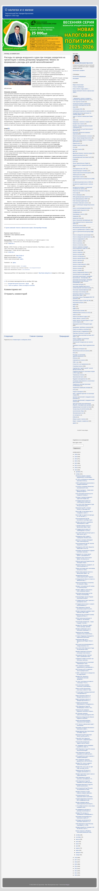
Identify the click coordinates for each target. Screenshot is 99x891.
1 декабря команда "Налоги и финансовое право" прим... (83, 526)
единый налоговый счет (79, 155)
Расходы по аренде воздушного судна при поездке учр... (84, 498)
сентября (78, 837)
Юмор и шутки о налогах (79, 419)
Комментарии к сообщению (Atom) (22, 339)
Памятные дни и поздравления (81, 331)
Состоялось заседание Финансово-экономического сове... (85, 487)
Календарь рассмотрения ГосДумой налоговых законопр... (85, 551)
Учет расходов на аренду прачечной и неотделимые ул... (85, 692)
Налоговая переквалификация (81, 289)
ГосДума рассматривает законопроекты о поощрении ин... (85, 703)
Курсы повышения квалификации (81, 220)
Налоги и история (77, 254)
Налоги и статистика (78, 245)
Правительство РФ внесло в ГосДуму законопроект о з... (83, 771)
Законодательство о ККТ (79, 168)
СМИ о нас (75, 362)
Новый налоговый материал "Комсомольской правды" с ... (84, 721)
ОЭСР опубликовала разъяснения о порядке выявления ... (85, 483)
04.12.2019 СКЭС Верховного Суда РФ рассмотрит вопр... (85, 648)
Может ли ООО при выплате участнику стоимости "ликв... (84, 689)
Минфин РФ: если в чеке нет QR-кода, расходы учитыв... (84, 767)
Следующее (8, 336)
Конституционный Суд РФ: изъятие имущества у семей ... (85, 544)
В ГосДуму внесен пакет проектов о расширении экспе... (85, 601)
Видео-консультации (78, 84)
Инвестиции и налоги (78, 176)
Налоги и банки (77, 250)
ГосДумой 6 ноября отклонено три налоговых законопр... (84, 659)
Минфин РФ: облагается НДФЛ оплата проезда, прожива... (84, 626)
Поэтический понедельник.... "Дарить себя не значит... (83, 742)
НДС (74, 306)
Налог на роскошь (77, 243)
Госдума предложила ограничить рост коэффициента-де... (84, 799)
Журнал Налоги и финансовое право (82, 165)
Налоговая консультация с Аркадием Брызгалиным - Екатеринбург (82, 277)
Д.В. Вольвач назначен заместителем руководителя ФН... (85, 714)
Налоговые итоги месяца (79, 291)
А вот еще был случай (78, 101)
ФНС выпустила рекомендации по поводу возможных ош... (84, 645)
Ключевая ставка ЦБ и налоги (80, 202)
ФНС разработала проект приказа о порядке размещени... (85, 756)
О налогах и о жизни (19, 10)
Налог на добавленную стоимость (82, 229)
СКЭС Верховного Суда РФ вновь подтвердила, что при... (84, 824)
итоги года (75, 192)
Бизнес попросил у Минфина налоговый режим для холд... (84, 831)
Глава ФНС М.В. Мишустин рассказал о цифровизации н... (84, 739)
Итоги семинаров (77, 194)
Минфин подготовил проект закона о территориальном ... (85, 774)
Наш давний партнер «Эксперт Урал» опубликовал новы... (84, 655)
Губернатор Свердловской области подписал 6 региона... (85, 717)
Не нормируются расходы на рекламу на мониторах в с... (83, 810)
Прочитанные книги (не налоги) (81, 350)
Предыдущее (64, 336)
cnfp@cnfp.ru (11, 243)
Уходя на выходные (78, 391)
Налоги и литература (78, 256)
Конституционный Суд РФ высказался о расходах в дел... (84, 519)
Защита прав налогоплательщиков (82, 172)
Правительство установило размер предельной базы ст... (85, 615)
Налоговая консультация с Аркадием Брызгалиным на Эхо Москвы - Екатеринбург (82, 281)
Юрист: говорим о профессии (80, 421)
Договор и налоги (77, 149)
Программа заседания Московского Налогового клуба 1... (85, 728)
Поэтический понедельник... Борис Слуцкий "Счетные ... (85, 622)
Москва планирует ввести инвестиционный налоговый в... (84, 803)
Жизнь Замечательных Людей (81, 163)
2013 (76, 868)
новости (75, 314)
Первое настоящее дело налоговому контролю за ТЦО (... (85, 569)
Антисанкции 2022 (77, 109)
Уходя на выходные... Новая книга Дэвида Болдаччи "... (84, 490)
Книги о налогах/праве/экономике (81, 208)
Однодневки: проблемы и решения (82, 327)
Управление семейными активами (82, 387)
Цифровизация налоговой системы (82, 407)
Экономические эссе (78, 413)
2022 (76, 463)
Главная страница (36, 336)
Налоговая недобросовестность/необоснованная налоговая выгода (82, 287)
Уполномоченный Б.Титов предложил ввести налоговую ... (85, 796)
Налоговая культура (78, 284)
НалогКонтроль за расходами (80, 274)
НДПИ (74, 304)
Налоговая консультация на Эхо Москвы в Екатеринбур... (84, 594)
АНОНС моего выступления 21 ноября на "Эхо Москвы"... (84, 619)
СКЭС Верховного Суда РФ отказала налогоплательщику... (85, 749)
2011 (76, 873)
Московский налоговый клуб (80, 227)
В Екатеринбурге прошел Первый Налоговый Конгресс (84, 597)
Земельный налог (77, 174)
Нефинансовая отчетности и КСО (81, 312)
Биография (76, 78)
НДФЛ (74, 308)
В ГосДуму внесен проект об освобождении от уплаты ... (83, 530)
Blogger (67, 884)
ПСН (74, 352)
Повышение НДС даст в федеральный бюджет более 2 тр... (84, 641)
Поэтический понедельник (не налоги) (83, 342)
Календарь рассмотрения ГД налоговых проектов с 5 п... (83, 821)
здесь (19, 257)
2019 (76, 469)
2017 (76, 859)
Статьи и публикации (78, 86)
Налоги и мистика (77, 260)
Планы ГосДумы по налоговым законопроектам (81, 339)
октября (78, 835)
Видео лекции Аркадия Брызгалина (82, 138)
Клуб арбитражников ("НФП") (80, 198)
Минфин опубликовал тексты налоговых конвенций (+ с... (83, 629)
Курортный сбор (77, 218)
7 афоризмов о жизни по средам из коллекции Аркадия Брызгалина (82, 99)
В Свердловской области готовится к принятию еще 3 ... (85, 579)
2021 (76, 465)
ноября (78, 474)
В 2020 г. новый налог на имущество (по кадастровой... (85, 673)
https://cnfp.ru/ (20, 255)
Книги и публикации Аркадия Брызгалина (83, 204)
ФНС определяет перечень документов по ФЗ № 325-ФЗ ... (84, 760)
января (78, 854)
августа (78, 839)
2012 (76, 870)
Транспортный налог (78, 376)
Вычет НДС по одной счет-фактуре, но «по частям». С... (85, 515)
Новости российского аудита (80, 316)
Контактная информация (79, 76)
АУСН (74, 119)
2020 (76, 467)
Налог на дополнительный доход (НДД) (83, 231)
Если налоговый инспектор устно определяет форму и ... (84, 494)
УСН (74, 389)
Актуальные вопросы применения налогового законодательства (82, 104)
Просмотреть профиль (79, 70)
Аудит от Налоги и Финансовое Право (83, 116)
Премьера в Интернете (79, 348)
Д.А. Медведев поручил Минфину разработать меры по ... (84, 746)
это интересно (76, 415)
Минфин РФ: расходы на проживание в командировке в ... (85, 813)
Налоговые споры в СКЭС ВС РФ (81, 300)
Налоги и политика (78, 266)
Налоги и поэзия (77, 268)
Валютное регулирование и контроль (82, 136)
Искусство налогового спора (80, 190)
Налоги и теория (77, 270)
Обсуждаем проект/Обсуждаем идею (82, 324)
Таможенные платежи (78, 374)
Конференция (76, 212)
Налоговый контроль (78, 302)
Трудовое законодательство (80, 378)
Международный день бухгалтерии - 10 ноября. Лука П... (85, 732)
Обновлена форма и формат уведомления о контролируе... (84, 476)
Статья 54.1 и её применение (80, 364)
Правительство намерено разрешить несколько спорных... (85, 710)
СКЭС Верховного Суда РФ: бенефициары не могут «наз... (84, 707)
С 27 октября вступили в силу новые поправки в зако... (85, 806)
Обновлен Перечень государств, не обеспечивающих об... (85, 565)
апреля (78, 848)
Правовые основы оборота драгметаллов (84, 345)
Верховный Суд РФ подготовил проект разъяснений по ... (84, 735)
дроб (74, 151)
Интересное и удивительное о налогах (83, 184)
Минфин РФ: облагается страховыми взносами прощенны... (82, 678)
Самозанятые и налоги (79, 360)
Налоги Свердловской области (81, 272)
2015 (76, 864)
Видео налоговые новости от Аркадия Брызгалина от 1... (83, 700)
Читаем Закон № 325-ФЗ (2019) (81, 409)
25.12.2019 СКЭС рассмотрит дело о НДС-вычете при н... (85, 533)
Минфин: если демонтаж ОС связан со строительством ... (85, 587)
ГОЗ (74, 147)
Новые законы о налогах (79, 318)
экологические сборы (78, 411)
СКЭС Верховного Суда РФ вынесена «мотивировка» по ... (84, 778)
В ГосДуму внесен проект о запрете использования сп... (85, 604)
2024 (76, 458)
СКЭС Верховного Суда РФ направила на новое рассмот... (84, 753)
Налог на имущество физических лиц (82, 237)
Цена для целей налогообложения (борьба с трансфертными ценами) (82, 404)
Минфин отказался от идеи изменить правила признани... (84, 792)
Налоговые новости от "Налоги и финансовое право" (81, 294)
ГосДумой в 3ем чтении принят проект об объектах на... (84, 558)
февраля (78, 852)
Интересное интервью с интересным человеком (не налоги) (82, 188)
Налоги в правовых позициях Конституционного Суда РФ (80, 247)
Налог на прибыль (13, 285)
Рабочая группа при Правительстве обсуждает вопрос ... (85, 562)
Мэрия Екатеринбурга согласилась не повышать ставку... (85, 583)
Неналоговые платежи (79, 310)
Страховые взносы (78, 366)
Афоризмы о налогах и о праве (81, 121)
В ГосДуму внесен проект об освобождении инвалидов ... (84, 501)
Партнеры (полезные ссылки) (80, 333)
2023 (76, 461)
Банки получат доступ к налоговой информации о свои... (85, 663)
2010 (76, 875)
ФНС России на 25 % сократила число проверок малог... (84, 670)
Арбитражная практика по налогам (82, 111)
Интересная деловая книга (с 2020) (82, 182)
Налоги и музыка (77, 262)
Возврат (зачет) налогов (79, 145)
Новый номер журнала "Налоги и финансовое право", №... (84, 572)
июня (77, 843)
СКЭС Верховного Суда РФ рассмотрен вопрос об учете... (84, 608)
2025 (76, 456)
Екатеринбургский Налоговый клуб (82, 157)
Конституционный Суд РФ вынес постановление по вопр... (84, 789)
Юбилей (75, 417)
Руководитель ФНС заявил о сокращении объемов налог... (84, 537)
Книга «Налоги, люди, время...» (81, 88)
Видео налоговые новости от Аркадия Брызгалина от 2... (83, 696)
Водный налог (76, 143)
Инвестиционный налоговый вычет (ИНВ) (84, 178)
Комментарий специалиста (80, 210)
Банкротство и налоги (78, 123)
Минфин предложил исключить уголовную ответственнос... (84, 652)
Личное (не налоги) (78, 225)
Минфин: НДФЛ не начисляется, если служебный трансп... (84, 590)
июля (77, 841)
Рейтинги (75, 358)
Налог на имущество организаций (82, 234)
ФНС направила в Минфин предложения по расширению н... (85, 666)
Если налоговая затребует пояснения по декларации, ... (84, 685)
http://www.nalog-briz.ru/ (45, 273)
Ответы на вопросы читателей (27, 285)
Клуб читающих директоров (80, 200)
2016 (76, 862)
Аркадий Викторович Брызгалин (84, 63)
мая (77, 846)
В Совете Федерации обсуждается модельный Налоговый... (85, 636)
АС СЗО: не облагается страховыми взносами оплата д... (85, 480)
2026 (76, 454)
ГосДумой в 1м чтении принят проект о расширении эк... (83, 555)
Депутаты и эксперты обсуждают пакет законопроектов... (84, 540)
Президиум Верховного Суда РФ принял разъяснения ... (84, 785)
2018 (76, 857)
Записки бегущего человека (80, 170)
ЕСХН (74, 161)
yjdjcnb (74, 423)
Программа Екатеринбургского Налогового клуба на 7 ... (84, 817)
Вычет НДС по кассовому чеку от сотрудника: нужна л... (84, 512)
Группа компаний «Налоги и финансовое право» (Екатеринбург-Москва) (26, 227)
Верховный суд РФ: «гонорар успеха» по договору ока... (83, 508)
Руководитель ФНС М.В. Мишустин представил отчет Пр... (85, 547)
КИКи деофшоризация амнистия (81, 196)
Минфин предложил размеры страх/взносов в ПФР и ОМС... (85, 611)
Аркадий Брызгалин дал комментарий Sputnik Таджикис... (85, 576)
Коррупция (75, 216)
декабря (78, 471)
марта (77, 850)
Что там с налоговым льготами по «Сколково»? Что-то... (84, 682)
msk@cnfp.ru (11, 252)
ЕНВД (74, 159)
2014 (76, 866)
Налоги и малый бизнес (79, 258)
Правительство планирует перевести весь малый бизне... (84, 633)
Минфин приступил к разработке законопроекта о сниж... (84, 522)
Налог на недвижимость (79, 239)
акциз (74, 107)
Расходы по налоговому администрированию (79, 355)
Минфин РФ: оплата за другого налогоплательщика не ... (84, 764)
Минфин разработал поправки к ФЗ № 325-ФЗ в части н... (85, 828)
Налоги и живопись (78, 252)
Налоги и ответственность (80, 264)
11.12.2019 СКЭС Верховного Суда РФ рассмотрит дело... (85, 505)
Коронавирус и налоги (78, 214)
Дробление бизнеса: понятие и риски (82, 153)
